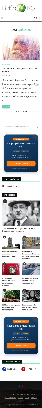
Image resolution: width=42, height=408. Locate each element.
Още (6, 106)
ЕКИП (27, 398)
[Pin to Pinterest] (23, 112)
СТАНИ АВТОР (10, 398)
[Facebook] (34, 18)
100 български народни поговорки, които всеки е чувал (11, 307)
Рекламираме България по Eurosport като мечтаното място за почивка (31, 255)
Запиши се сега (21, 163)
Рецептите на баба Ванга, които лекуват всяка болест (30, 307)
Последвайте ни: (10, 186)
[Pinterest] (36, 18)
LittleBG (7, 75)
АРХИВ (21, 401)
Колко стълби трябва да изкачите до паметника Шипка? (10, 254)
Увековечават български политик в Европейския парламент (18, 229)
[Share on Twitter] (21, 112)
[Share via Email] (26, 112)
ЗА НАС (34, 398)
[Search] (40, 18)
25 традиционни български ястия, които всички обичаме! (8, 281)
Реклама (20, 398)
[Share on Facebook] (18, 112)
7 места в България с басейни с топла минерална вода (30, 280)
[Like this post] (16, 112)
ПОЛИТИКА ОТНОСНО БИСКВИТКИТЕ (21, 394)
